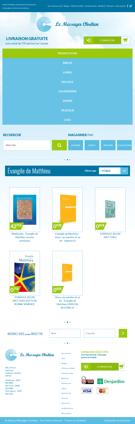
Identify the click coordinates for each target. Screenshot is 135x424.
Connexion (107, 40)
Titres (106, 170)
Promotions (67, 53)
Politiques (110, 6)
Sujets (91, 145)
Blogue (66, 6)
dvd (68, 119)
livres (67, 72)
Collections (124, 145)
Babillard (101, 6)
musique (67, 110)
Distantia (125, 420)
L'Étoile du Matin (77, 6)
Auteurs (75, 145)
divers (67, 100)
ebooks (67, 81)
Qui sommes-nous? (55, 6)
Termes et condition (75, 420)
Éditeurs (108, 145)
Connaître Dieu (91, 6)
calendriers (67, 91)
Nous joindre (121, 6)
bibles (67, 62)
